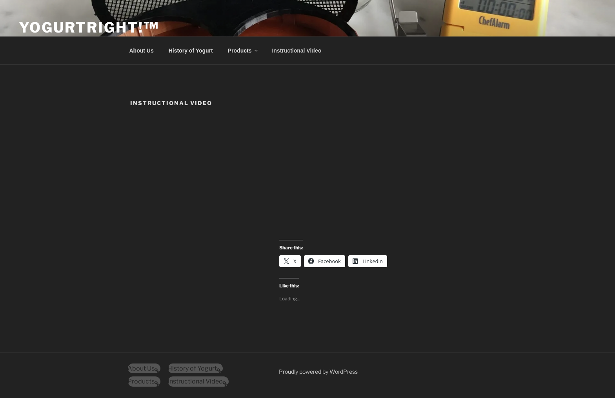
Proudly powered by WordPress (318, 371)
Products (243, 50)
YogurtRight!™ (89, 27)
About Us (141, 50)
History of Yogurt (191, 50)
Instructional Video (296, 50)
